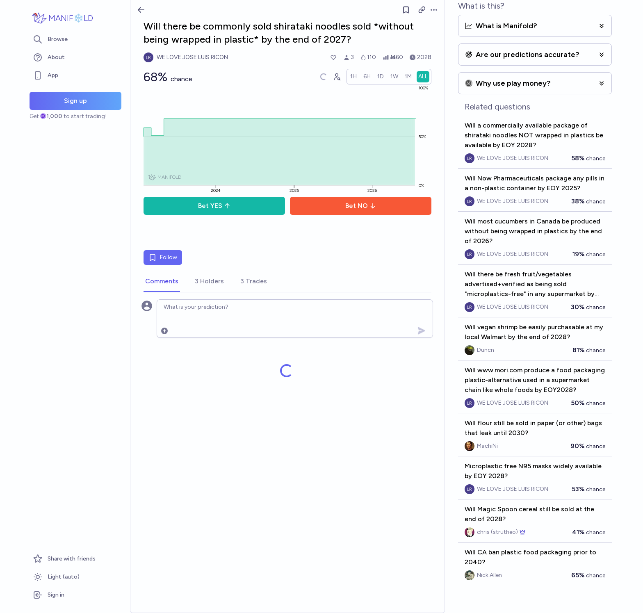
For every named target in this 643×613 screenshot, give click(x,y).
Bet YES (214, 206)
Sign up (75, 101)
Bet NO (360, 206)
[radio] (353, 76)
